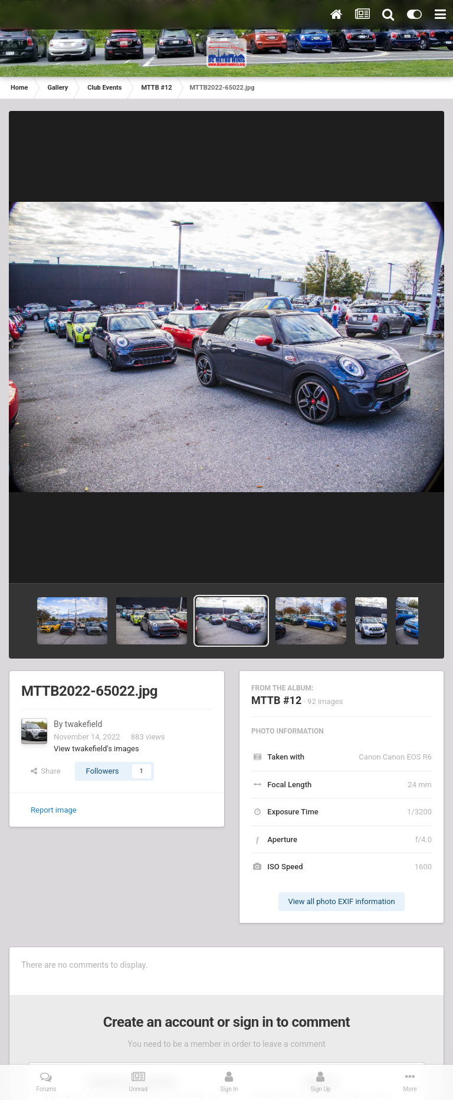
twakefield (84, 724)
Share (46, 771)
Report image (54, 810)
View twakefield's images (96, 748)
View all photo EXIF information (341, 901)
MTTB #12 (276, 700)
